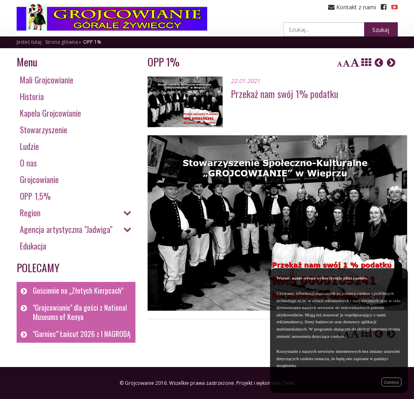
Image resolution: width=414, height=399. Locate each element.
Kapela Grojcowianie (50, 113)
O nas (28, 163)
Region (30, 213)
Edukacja (33, 246)
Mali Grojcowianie (46, 80)
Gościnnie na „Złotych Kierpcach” (78, 290)
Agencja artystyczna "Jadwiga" (66, 229)
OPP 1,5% (35, 196)
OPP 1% (92, 41)
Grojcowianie (39, 179)
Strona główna (61, 41)
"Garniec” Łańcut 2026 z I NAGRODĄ (82, 334)
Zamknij (391, 382)
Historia (32, 96)
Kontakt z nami (352, 7)
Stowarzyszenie (43, 130)
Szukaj (380, 30)
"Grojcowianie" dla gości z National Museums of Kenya (80, 312)
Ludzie (29, 146)
